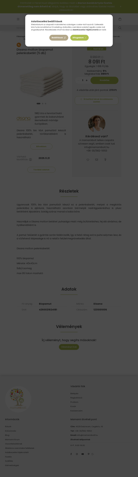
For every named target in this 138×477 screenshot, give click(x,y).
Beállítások (57, 37)
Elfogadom (78, 37)
